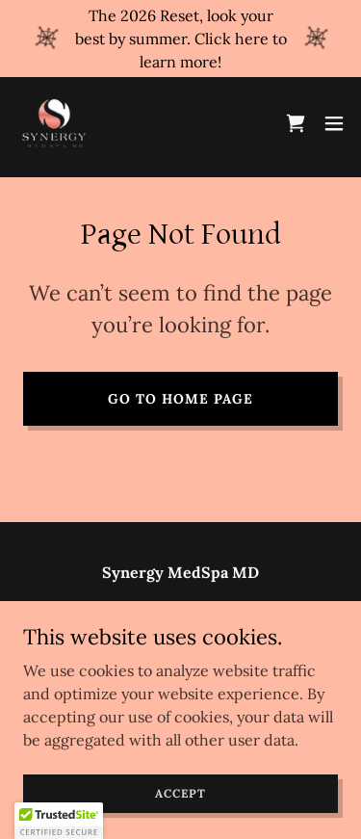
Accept (180, 793)
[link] (53, 123)
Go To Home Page (180, 398)
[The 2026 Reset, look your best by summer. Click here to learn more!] (180, 38)
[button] (334, 123)
